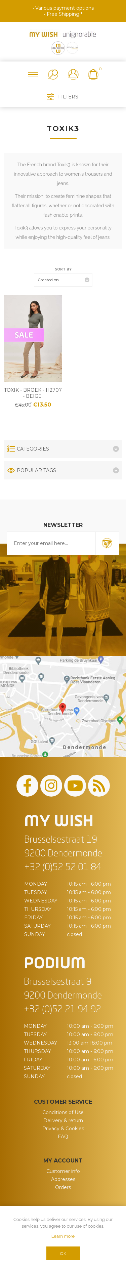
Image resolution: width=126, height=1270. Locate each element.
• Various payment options (63, 8)
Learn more (63, 1236)
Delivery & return (63, 1120)
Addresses (63, 1179)
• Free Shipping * (63, 14)
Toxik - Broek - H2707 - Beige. (33, 393)
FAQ (63, 1137)
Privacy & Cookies (63, 1129)
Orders (63, 1187)
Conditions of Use (63, 1112)
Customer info (63, 1171)
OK (63, 1253)
